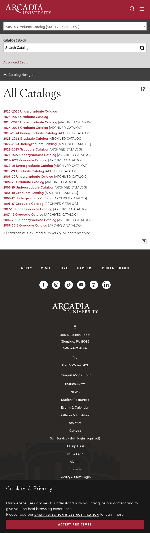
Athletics (75, 422)
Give (64, 267)
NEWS (75, 392)
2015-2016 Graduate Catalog (25, 225)
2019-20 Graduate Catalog (23, 181)
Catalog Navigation (23, 74)
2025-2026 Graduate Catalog (25, 116)
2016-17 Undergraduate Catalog (28, 198)
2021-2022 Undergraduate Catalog (29, 154)
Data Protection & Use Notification (66, 515)
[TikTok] (69, 285)
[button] (132, 9)
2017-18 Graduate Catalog (23, 214)
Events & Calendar (75, 407)
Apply (27, 267)
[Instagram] (56, 285)
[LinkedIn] (106, 285)
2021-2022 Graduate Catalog (25, 160)
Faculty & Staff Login (75, 477)
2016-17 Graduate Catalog (23, 203)
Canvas (75, 430)
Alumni (75, 461)
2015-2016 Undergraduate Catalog (29, 219)
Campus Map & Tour (75, 374)
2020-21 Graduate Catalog (23, 170)
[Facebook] (43, 285)
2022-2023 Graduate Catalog (25, 149)
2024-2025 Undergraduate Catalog (30, 122)
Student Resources (75, 399)
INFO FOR (75, 453)
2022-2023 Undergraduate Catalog (30, 143)
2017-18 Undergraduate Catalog (27, 208)
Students (75, 469)
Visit (46, 267)
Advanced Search (16, 62)
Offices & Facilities (75, 415)
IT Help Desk (75, 446)
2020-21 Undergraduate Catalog (28, 165)
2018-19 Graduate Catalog (23, 192)
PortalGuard (115, 267)
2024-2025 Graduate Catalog (25, 127)
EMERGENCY (75, 384)
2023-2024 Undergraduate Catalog (30, 132)
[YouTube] (81, 285)
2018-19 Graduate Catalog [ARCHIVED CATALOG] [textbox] (42, 26)
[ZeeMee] (94, 285)
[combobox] (75, 26)
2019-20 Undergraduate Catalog (28, 176)
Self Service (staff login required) (75, 438)
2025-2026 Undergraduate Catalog (30, 111)
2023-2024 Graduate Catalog (25, 138)
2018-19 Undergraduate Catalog (28, 187)
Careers (85, 267)
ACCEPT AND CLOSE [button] (75, 524)
